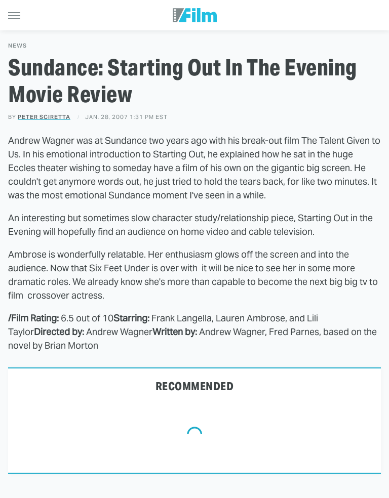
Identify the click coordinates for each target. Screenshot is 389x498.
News (17, 46)
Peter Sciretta (44, 116)
